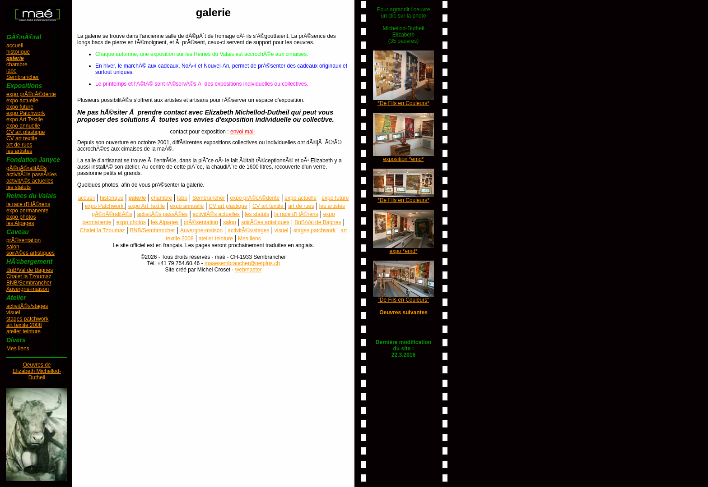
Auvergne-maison (27, 289)
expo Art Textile (24, 119)
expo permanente (27, 210)
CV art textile (21, 138)
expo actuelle (22, 100)
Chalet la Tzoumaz (28, 276)
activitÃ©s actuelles (29, 181)
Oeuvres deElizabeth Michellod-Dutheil (37, 371)
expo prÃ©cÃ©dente (31, 94)
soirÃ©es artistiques (30, 253)
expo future (19, 107)
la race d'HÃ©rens (28, 204)
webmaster (248, 269)
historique (18, 52)
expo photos (21, 217)
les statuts (18, 187)
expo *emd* (403, 251)
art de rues (19, 145)
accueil (14, 45)
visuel (13, 312)
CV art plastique (25, 132)
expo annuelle (23, 126)
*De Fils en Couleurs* (403, 103)
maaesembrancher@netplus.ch (242, 263)
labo (11, 71)
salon (12, 247)
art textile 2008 (24, 325)
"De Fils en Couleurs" (403, 300)
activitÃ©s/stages (27, 306)
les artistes (19, 151)
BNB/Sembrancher (28, 283)
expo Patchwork (25, 113)
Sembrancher (22, 77)
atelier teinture (23, 331)
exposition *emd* (403, 159)
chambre (17, 64)
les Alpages (20, 223)
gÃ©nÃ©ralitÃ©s (26, 168)
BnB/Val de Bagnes (29, 270)
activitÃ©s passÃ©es (31, 174)
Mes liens (17, 348)
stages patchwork (27, 319)
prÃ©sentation (23, 240)
